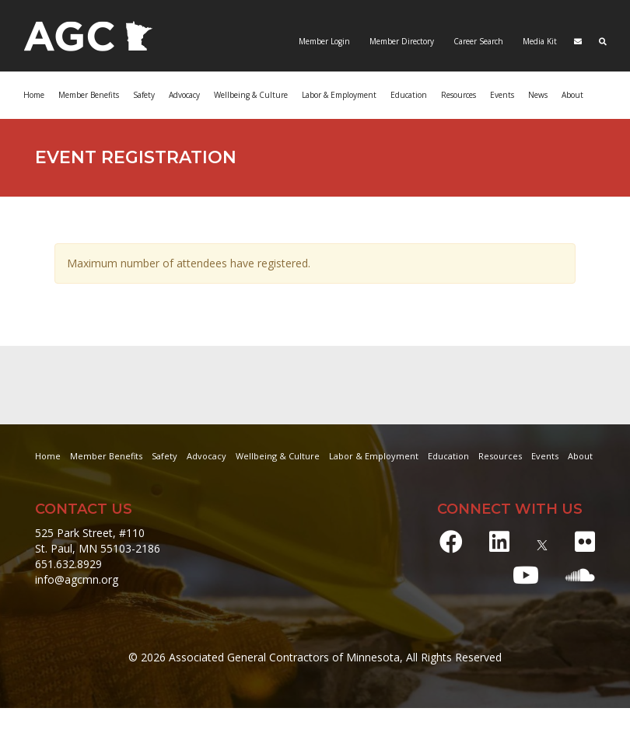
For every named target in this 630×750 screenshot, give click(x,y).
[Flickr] (585, 541)
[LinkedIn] (499, 541)
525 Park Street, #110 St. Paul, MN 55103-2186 (97, 540)
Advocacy (184, 94)
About (572, 94)
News (538, 94)
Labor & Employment (339, 94)
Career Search (477, 41)
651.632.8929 (68, 563)
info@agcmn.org (76, 579)
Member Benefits (88, 94)
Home (33, 94)
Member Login (324, 41)
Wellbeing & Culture (251, 94)
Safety (144, 94)
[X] (542, 541)
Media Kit (538, 41)
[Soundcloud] (580, 575)
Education (408, 94)
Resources (458, 94)
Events (502, 94)
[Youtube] (526, 575)
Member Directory (400, 41)
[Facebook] (451, 541)
